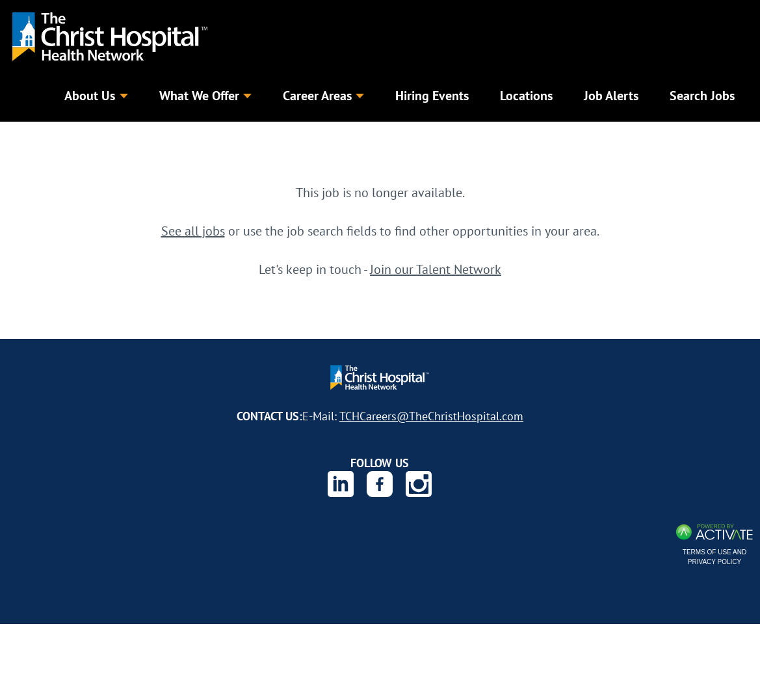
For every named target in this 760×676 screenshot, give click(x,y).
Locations (526, 95)
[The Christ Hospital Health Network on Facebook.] (380, 487)
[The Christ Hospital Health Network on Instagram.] (419, 487)
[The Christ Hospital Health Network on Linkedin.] (341, 487)
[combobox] (289, 140)
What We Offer (205, 95)
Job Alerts (611, 95)
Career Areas (323, 95)
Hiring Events (432, 95)
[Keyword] (100, 140)
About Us (95, 95)
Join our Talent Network (435, 272)
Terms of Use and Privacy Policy (714, 560)
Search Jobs (651, 139)
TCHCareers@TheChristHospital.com (431, 419)
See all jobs (193, 234)
